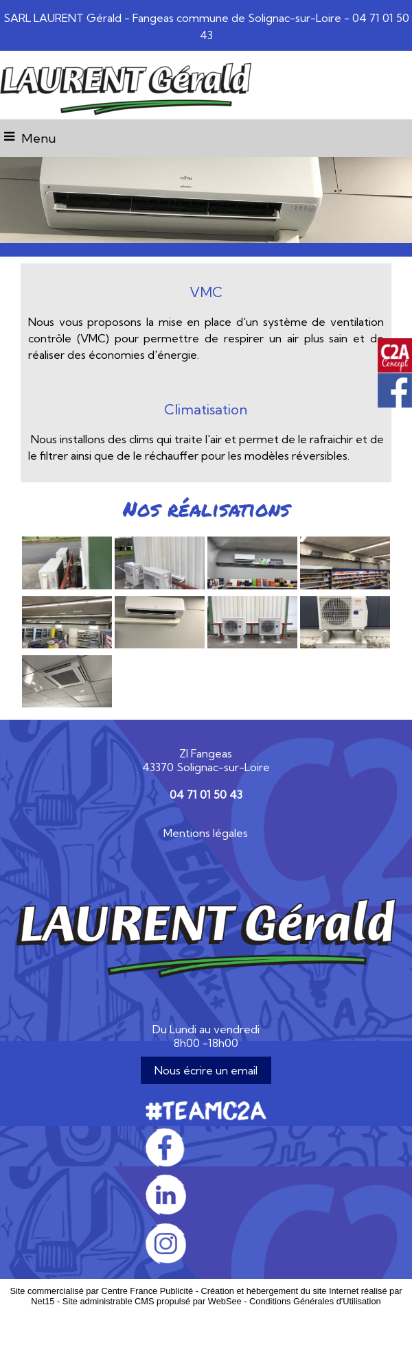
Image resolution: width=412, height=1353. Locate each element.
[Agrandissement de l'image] (67, 585)
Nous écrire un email (206, 1070)
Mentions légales (205, 833)
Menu (38, 138)
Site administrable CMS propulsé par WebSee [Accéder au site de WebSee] (152, 1301)
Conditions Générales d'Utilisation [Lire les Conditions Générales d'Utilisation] (315, 1301)
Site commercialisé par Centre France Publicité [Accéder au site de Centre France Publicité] (101, 1291)
